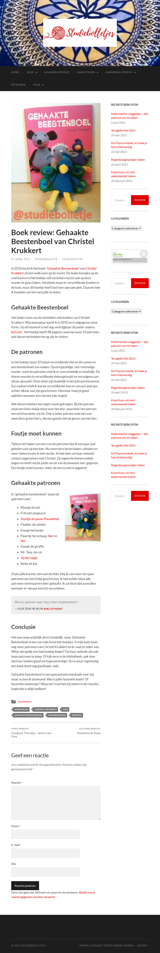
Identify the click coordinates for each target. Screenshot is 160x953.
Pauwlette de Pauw (89, 731)
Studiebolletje (46, 259)
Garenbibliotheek (118, 72)
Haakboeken (25, 701)
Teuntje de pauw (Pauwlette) (40, 519)
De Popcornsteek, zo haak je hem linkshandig (129, 145)
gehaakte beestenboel (28, 715)
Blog (30, 72)
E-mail (16, 845)
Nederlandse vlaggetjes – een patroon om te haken (129, 115)
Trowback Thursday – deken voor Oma (33, 732)
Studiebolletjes (33, 945)
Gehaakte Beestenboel (62, 268)
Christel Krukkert (45, 709)
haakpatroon (57, 715)
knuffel (77, 715)
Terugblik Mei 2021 (123, 130)
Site (13, 863)
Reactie (16, 782)
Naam (16, 826)
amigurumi (21, 709)
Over (36, 84)
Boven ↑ (143, 945)
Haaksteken (86, 72)
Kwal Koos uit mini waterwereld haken (123, 174)
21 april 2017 (20, 259)
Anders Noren (123, 945)
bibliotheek (53, 608)
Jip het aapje (29, 558)
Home (15, 72)
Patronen (18, 84)
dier (65, 709)
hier (50, 536)
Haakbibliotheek (57, 72)
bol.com (16, 332)
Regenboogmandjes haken (128, 159)
